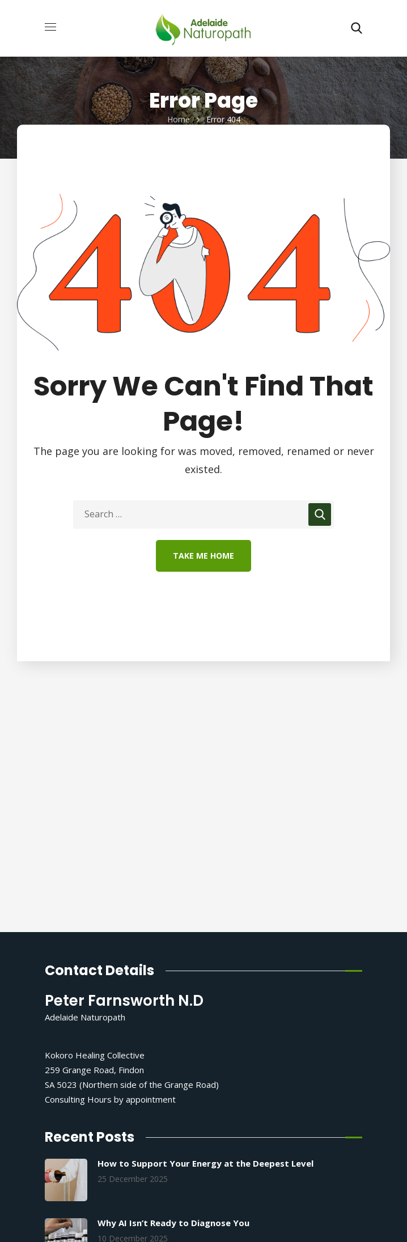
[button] (356, 28)
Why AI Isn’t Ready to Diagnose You (173, 1222)
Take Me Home (203, 555)
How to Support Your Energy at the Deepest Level (205, 1163)
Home (178, 119)
